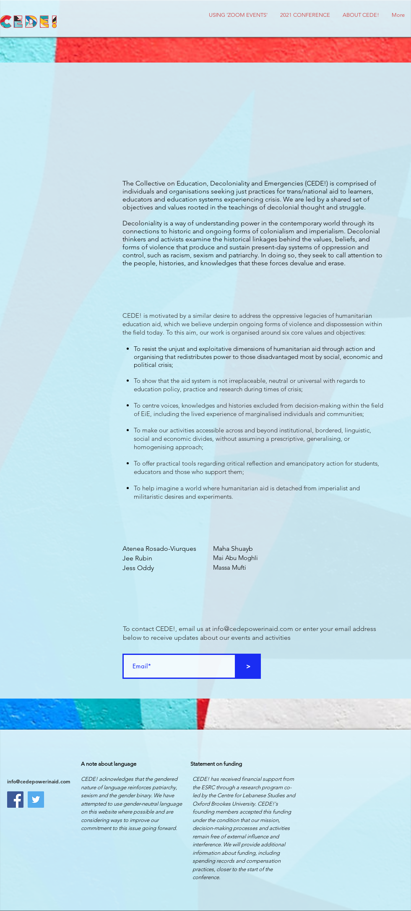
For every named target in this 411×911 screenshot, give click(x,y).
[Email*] (179, 666)
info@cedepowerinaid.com (252, 629)
